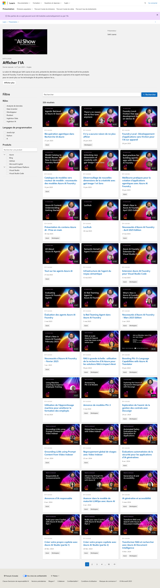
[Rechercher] (91, 94)
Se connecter (152, 3)
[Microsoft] (4, 3)
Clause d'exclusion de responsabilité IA (16, 581)
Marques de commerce (107, 581)
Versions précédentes (38, 581)
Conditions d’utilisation (89, 581)
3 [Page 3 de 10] (96, 564)
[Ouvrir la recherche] (145, 3)
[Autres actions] (155, 22)
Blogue (51, 581)
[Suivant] (114, 564)
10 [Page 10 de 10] (109, 564)
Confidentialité (72, 581)
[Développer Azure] (4, 155)
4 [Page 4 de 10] (101, 564)
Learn (5, 22)
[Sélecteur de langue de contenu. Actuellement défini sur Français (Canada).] (11, 576)
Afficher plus (9, 82)
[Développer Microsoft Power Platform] (4, 167)
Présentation (13, 22)
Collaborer (61, 581)
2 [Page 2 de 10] (92, 564)
